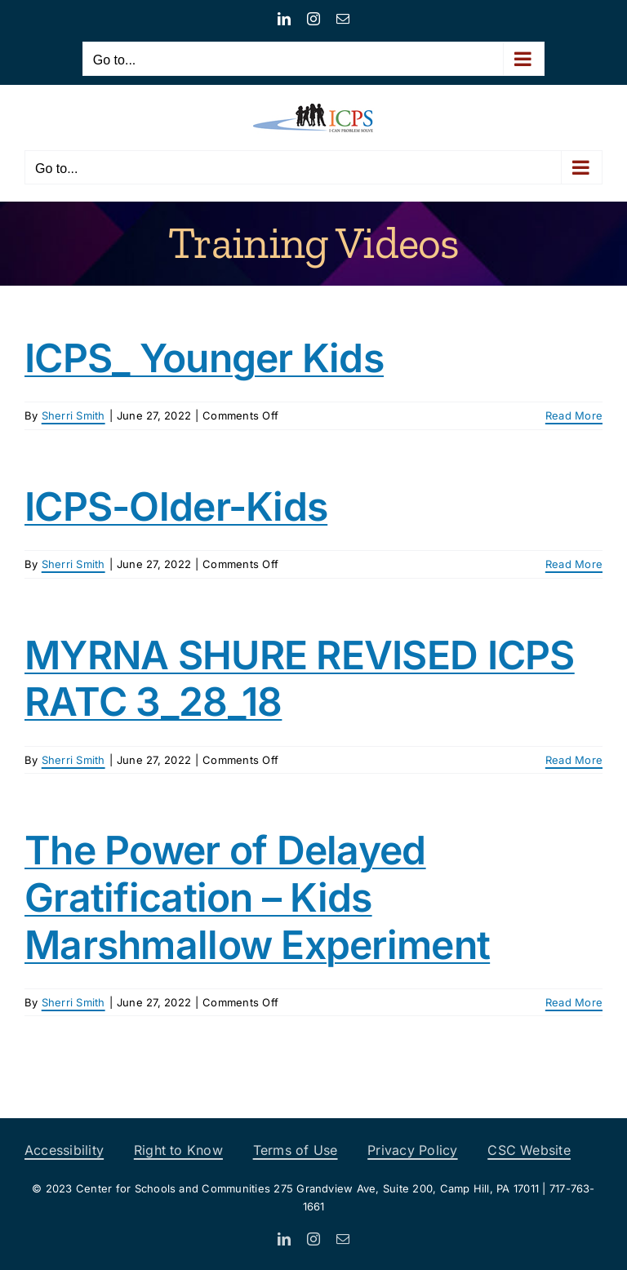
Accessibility (64, 1150)
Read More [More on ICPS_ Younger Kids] (574, 415)
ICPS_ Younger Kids (204, 358)
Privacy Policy (412, 1150)
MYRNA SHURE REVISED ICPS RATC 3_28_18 (299, 678)
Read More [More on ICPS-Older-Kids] (574, 564)
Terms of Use (295, 1150)
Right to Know (178, 1150)
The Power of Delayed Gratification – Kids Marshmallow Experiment (257, 897)
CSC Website (529, 1150)
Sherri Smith (73, 415)
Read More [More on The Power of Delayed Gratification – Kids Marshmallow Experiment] (574, 1002)
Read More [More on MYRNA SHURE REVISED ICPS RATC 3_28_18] (574, 759)
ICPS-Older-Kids (175, 506)
